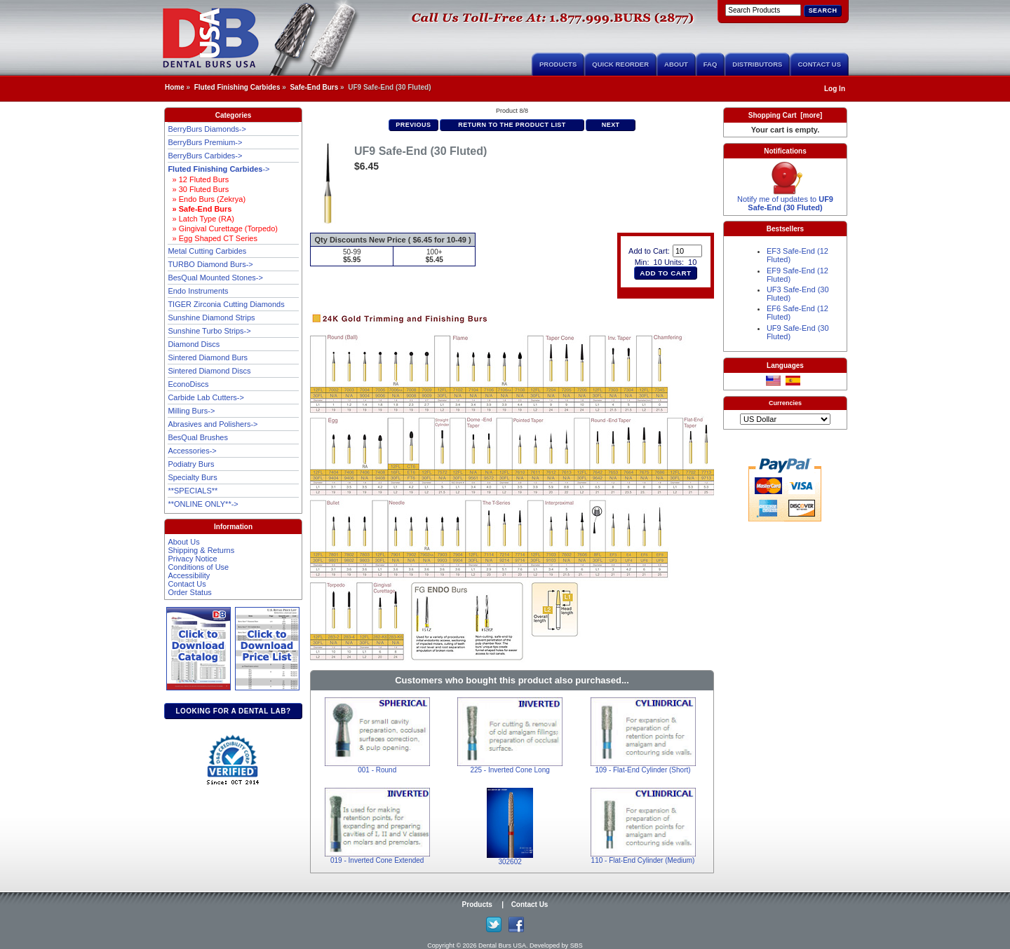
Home (174, 87)
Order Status (189, 592)
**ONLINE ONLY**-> (203, 504)
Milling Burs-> (191, 411)
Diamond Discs (194, 344)
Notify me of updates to (785, 200)
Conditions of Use (198, 567)
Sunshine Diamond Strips (211, 317)
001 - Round (377, 770)
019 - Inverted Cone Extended (377, 860)
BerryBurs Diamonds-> (207, 129)
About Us (183, 542)
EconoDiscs (188, 384)
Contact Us (819, 64)
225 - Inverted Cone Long (509, 770)
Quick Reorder (620, 64)
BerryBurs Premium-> (205, 142)
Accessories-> (192, 450)
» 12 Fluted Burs (198, 179)
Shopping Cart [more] (785, 115)
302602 (509, 862)
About (676, 64)
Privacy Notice (192, 558)
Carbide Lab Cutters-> (206, 397)
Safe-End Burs (314, 87)
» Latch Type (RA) (201, 218)
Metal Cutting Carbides (207, 251)
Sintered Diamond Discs (209, 371)
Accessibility (189, 575)
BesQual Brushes (198, 437)
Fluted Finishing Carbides (237, 87)
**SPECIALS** (192, 490)
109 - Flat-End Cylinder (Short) (642, 770)
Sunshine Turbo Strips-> (209, 331)
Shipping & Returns (201, 550)
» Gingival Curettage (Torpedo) (223, 228)
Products (558, 64)
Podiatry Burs (191, 464)
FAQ (710, 64)
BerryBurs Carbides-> (205, 155)
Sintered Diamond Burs (208, 357)
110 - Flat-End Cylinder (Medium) (643, 860)
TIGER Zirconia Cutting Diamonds (226, 304)
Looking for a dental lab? (232, 711)
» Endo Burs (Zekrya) (206, 199)
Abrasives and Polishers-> (212, 424)
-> (218, 169)
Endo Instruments (198, 291)
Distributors (757, 64)
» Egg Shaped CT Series (212, 238)
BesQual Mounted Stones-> (215, 277)
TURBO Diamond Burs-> (210, 264)
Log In (834, 89)
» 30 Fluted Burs (198, 189)
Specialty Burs (192, 477)
